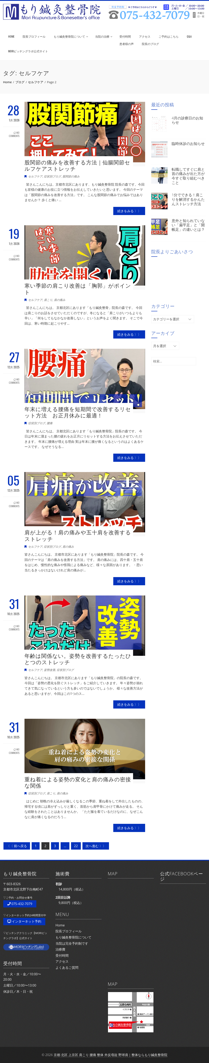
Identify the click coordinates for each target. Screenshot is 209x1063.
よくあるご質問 (67, 967)
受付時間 (125, 36)
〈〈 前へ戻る (17, 846)
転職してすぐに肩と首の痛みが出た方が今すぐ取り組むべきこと (188, 176)
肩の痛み (59, 300)
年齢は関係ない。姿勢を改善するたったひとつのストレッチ (77, 659)
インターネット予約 (24, 921)
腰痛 (49, 423)
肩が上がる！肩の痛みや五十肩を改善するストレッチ (77, 535)
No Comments (14, 134)
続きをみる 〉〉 (129, 211)
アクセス (144, 36)
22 (76, 846)
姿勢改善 (49, 670)
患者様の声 (126, 43)
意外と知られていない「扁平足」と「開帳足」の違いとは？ (188, 225)
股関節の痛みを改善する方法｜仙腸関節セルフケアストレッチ (77, 165)
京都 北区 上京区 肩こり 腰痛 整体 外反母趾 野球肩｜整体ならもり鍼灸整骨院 (110, 1055)
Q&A (189, 36)
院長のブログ (150, 43)
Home (60, 925)
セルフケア (35, 176)
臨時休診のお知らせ (188, 143)
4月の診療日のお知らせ (187, 120)
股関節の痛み (71, 176)
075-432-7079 (19, 904)
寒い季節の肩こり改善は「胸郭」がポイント (77, 289)
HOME (11, 36)
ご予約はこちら (169, 36)
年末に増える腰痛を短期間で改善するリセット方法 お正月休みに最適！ (77, 412)
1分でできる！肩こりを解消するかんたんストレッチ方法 (188, 199)
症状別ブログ (52, 176)
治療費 (60, 949)
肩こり (48, 300)
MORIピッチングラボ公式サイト (28, 51)
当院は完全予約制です (72, 943)
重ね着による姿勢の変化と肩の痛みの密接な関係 (77, 782)
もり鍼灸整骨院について (71, 36)
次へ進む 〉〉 (96, 846)
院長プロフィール (34, 36)
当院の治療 (103, 36)
